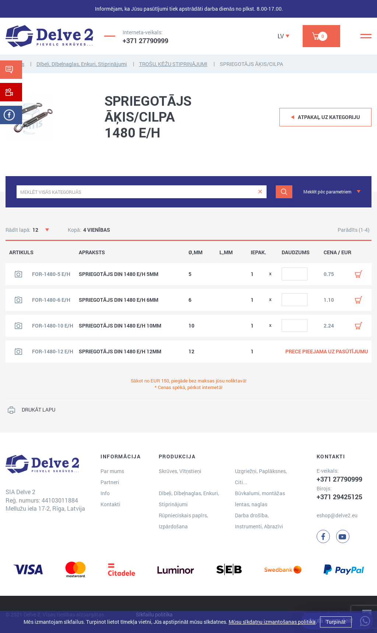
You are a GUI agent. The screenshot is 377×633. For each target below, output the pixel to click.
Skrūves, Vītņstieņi (180, 471)
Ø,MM (195, 252)
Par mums (112, 471)
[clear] (260, 191)
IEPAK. (258, 252)
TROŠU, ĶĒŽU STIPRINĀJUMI (173, 63)
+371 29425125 (339, 496)
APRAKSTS (92, 252)
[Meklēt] (284, 191)
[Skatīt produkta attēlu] (18, 274)
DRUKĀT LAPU (38, 409)
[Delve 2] (49, 36)
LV (281, 36)
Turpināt (336, 621)
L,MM (226, 252)
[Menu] (365, 36)
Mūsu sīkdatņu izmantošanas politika (272, 621)
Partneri (110, 482)
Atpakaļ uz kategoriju (329, 116)
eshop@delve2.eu (337, 515)
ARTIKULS (21, 252)
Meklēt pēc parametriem (327, 192)
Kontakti (110, 504)
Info (105, 493)
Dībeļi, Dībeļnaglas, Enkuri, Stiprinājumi (81, 63)
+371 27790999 (145, 40)
